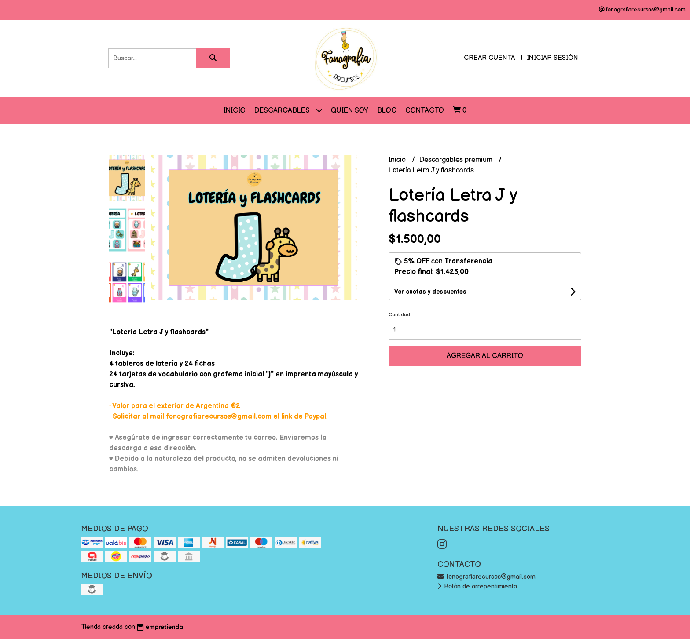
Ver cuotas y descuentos (430, 292)
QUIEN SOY (349, 110)
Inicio (235, 110)
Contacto (424, 110)
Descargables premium (456, 160)
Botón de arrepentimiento (477, 586)
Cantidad (399, 315)
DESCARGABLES (288, 110)
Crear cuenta (489, 58)
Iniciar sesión (552, 58)
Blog (386, 110)
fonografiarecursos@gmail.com (486, 577)
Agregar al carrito (485, 356)
